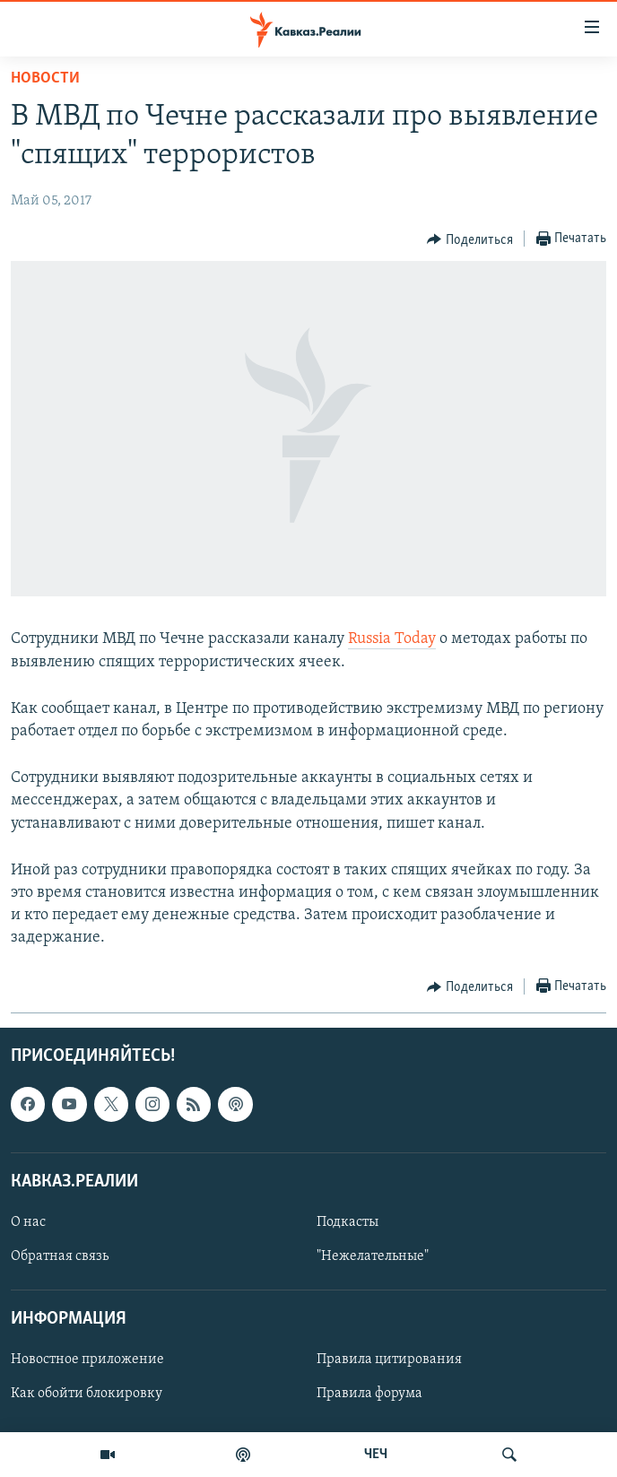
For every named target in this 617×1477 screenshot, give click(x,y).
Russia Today (392, 638)
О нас (28, 1221)
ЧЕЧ (375, 1454)
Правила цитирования (389, 1359)
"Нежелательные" (373, 1256)
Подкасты (347, 1221)
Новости (45, 78)
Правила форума (369, 1393)
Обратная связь (60, 1256)
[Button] (470, 239)
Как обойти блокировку (86, 1393)
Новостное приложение (87, 1359)
